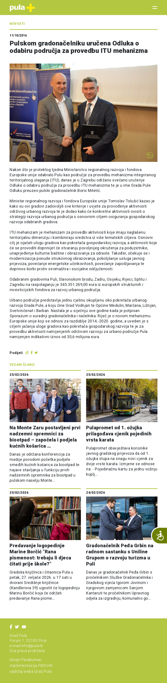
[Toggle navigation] (153, 7)
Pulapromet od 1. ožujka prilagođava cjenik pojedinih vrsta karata (119, 434)
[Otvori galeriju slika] (150, 155)
